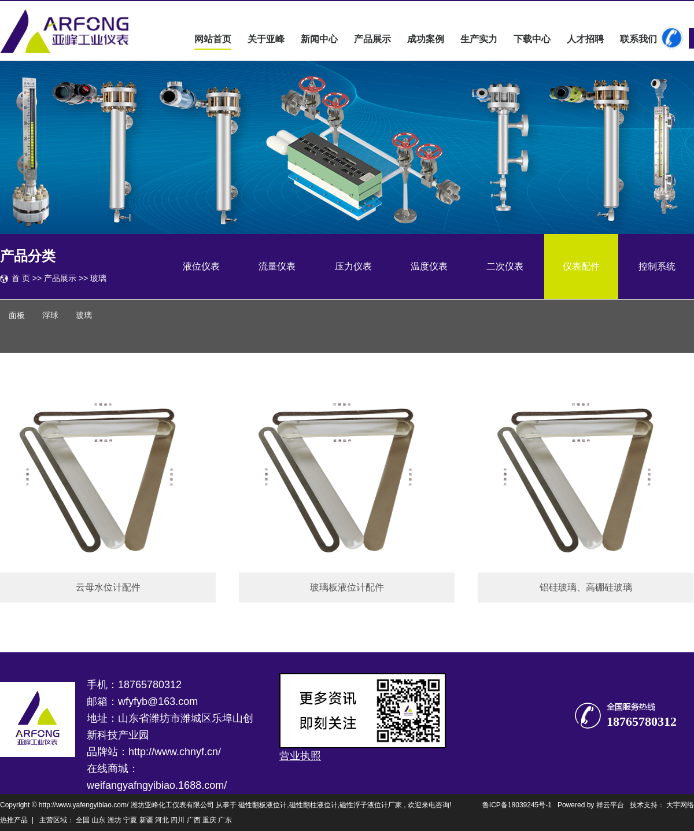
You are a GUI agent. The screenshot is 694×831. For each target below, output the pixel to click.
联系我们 (638, 39)
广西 (194, 820)
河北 (162, 820)
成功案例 (425, 39)
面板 (17, 315)
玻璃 (98, 278)
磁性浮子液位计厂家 (370, 805)
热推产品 (14, 820)
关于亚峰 (266, 39)
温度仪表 (429, 266)
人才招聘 (585, 39)
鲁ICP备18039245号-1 (517, 805)
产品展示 (372, 39)
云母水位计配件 (108, 587)
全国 (83, 820)
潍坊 (114, 820)
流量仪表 (277, 266)
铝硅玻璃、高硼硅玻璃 (586, 587)
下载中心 (532, 39)
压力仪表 (353, 266)
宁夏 (130, 820)
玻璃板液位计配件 (347, 587)
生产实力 (478, 39)
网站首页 (212, 39)
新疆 (146, 820)
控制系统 (656, 266)
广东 (225, 820)
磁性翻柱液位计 (313, 805)
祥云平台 (610, 805)
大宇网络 (680, 805)
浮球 (50, 315)
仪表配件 (581, 266)
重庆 (209, 820)
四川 (177, 820)
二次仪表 (504, 266)
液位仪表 (201, 266)
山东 (98, 820)
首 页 (21, 278)
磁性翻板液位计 (262, 805)
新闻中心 (319, 39)
